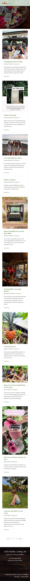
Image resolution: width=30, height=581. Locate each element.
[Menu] (26, 568)
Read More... (7, 76)
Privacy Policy (24, 576)
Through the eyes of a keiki (13, 62)
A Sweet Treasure (10, 347)
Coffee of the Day (10, 115)
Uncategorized (15, 64)
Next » (20, 538)
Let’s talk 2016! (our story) (13, 158)
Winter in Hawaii (9, 180)
